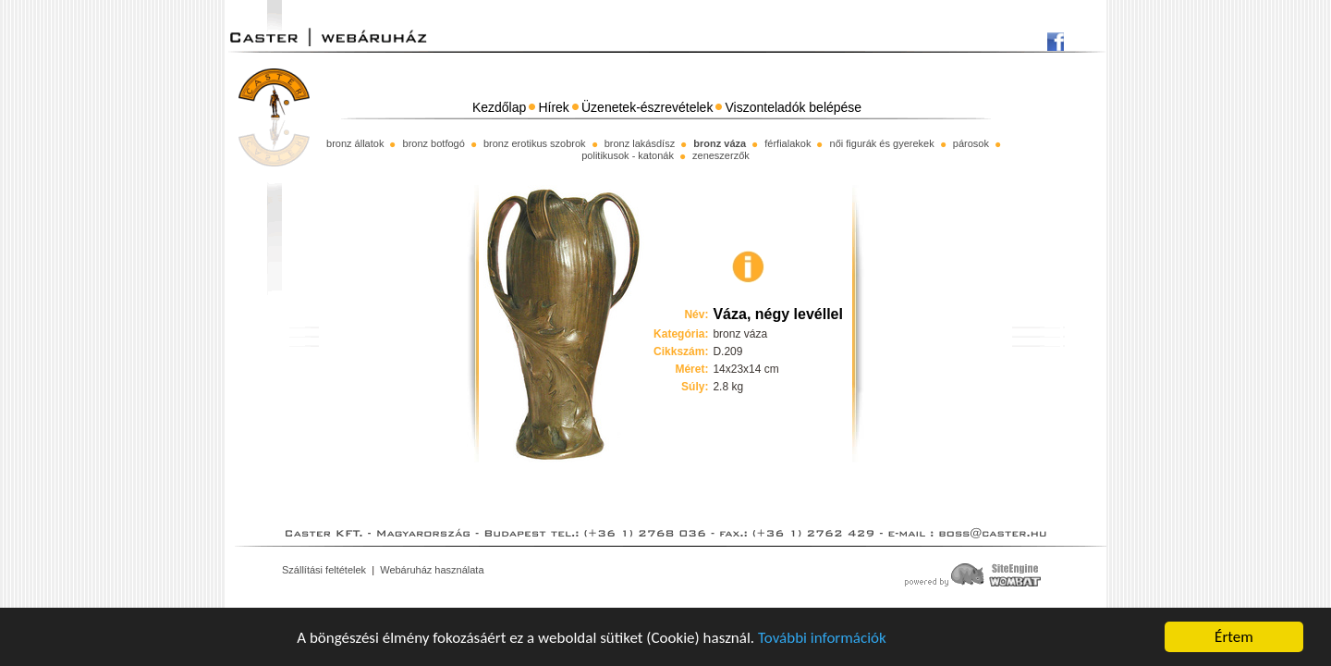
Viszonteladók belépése (794, 107)
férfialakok (787, 143)
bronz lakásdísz (639, 143)
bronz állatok (355, 143)
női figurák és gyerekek (882, 143)
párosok (971, 143)
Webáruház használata (431, 569)
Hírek (553, 107)
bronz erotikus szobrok (534, 143)
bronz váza (719, 143)
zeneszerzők (721, 155)
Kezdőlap (499, 107)
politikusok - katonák (627, 155)
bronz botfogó (434, 143)
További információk (822, 638)
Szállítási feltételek (324, 569)
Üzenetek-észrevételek (647, 107)
